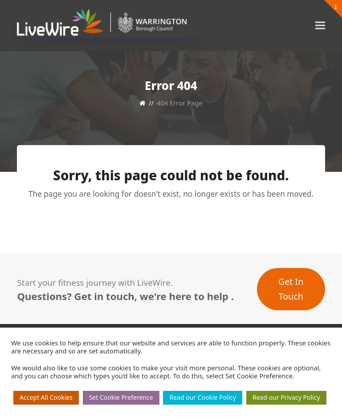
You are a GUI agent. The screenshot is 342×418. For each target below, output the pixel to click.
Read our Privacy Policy (286, 397)
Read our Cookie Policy (202, 397)
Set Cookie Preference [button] (121, 397)
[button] (320, 25)
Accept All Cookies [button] (46, 397)
